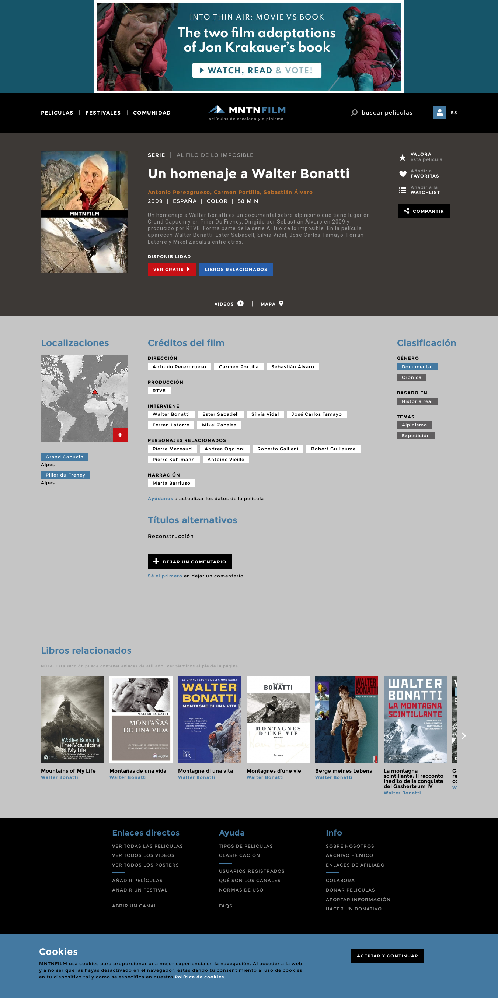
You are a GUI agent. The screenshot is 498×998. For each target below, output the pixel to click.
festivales (103, 112)
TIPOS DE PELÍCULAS (246, 846)
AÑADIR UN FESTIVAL (140, 890)
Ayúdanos (160, 498)
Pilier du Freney (66, 475)
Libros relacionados (236, 269)
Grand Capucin (65, 457)
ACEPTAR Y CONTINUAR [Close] (387, 956)
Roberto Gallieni (278, 448)
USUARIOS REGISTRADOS (252, 871)
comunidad (152, 112)
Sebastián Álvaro (288, 192)
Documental (417, 366)
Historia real (417, 401)
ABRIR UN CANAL (134, 906)
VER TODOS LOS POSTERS (145, 865)
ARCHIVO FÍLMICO (349, 855)
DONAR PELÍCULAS (350, 890)
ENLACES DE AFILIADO (355, 865)
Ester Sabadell (220, 414)
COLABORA (340, 880)
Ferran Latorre (171, 425)
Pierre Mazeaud (172, 448)
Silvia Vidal (265, 414)
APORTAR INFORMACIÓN (358, 899)
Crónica (412, 377)
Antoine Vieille (226, 459)
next (464, 735)
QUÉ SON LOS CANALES (250, 880)
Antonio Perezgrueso (179, 192)
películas (57, 112)
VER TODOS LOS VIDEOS (143, 855)
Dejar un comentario (189, 561)
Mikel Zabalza (219, 425)
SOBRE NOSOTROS (350, 846)
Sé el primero (165, 576)
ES (454, 112)
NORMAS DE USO (241, 890)
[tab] (229, 303)
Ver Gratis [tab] (171, 269)
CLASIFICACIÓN (239, 855)
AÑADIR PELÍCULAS (137, 880)
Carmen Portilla (237, 192)
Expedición (416, 435)
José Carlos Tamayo (317, 414)
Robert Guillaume (333, 448)
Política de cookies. (200, 977)
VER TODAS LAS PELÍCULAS (147, 846)
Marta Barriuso (172, 483)
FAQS (226, 906)
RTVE (159, 390)
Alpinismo (414, 425)
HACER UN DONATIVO (354, 908)
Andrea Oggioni (225, 448)
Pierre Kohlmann (174, 459)
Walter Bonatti (171, 414)
